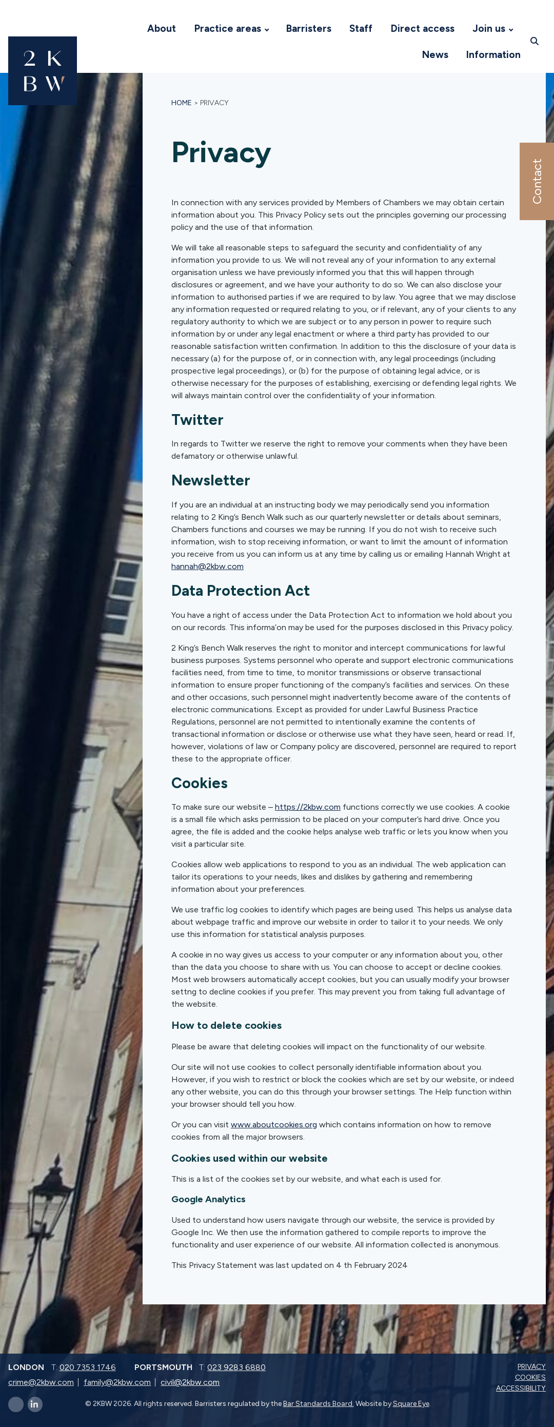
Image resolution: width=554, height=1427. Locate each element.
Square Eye (411, 1403)
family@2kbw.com (117, 1382)
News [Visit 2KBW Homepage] (435, 55)
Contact (536, 181)
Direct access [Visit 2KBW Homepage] (422, 28)
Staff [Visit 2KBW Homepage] (360, 28)
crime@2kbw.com (41, 1382)
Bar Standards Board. (318, 1403)
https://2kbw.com (308, 807)
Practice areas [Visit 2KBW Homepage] (227, 28)
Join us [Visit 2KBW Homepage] (488, 28)
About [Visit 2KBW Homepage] (161, 28)
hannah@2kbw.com (207, 566)
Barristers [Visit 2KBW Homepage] (308, 28)
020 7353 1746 (88, 1367)
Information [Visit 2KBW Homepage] (493, 55)
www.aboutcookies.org (274, 1124)
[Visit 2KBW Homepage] (128, 28)
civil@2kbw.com (190, 1382)
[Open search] (536, 41)
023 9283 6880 (236, 1367)
